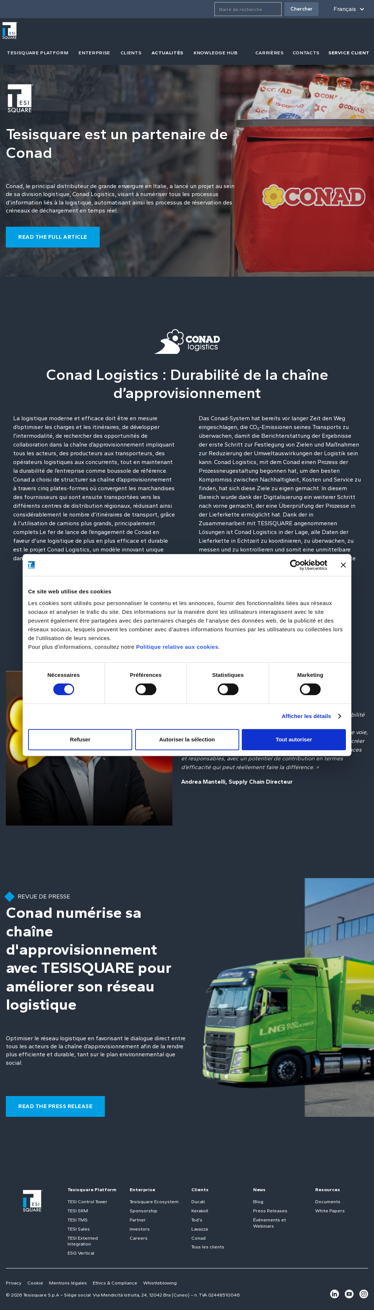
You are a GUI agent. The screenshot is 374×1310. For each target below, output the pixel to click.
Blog (258, 1201)
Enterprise (94, 52)
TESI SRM (78, 1210)
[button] (347, 9)
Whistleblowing (160, 1283)
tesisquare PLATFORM (37, 52)
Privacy (14, 1283)
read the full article (52, 237)
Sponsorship (143, 1210)
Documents (327, 1201)
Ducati (198, 1201)
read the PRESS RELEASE (55, 1106)
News (259, 1189)
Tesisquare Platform (92, 1189)
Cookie (35, 1283)
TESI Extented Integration (83, 1241)
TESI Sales (79, 1229)
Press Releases (270, 1210)
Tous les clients (207, 1246)
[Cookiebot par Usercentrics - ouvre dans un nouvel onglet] (295, 565)
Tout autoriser (294, 739)
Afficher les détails (306, 716)
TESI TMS (78, 1220)
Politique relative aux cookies (177, 647)
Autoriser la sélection (187, 739)
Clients (200, 1189)
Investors (140, 1229)
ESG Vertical (81, 1253)
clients (131, 52)
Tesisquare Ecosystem (154, 1201)
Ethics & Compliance (115, 1283)
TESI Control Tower (87, 1201)
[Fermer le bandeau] (343, 565)
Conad (198, 1238)
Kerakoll (199, 1210)
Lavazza (199, 1229)
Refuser (80, 739)
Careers (139, 1238)
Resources (327, 1189)
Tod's (196, 1220)
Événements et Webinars (269, 1223)
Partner (138, 1220)
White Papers (330, 1210)
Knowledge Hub (215, 52)
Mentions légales (68, 1283)
